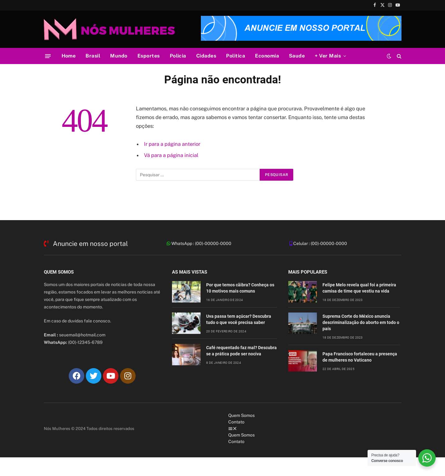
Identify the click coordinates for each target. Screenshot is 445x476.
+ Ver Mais (328, 56)
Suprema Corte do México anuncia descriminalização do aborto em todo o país (360, 322)
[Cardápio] (47, 56)
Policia (178, 56)
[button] (314, 428)
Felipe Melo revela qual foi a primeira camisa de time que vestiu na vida (359, 287)
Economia (267, 56)
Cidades (206, 56)
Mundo (118, 56)
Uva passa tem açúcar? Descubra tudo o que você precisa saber (238, 319)
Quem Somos (241, 415)
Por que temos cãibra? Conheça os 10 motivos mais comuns (240, 287)
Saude (297, 56)
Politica (235, 56)
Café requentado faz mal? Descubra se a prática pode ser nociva (241, 350)
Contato (236, 421)
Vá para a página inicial (171, 155)
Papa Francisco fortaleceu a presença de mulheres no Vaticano (359, 357)
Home (69, 56)
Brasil (93, 56)
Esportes (148, 56)
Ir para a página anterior (172, 144)
